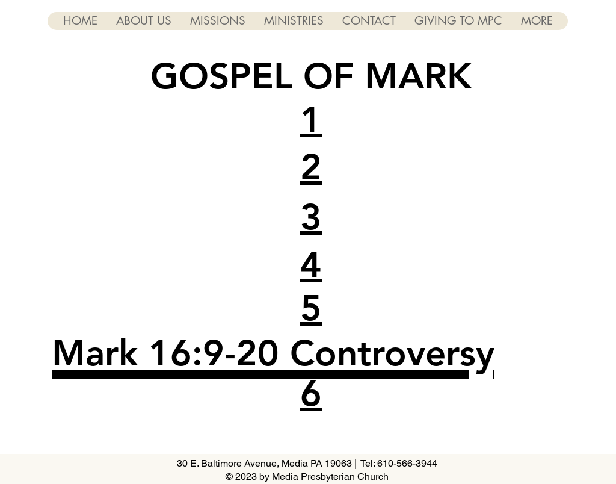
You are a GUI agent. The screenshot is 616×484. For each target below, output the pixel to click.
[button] (311, 119)
